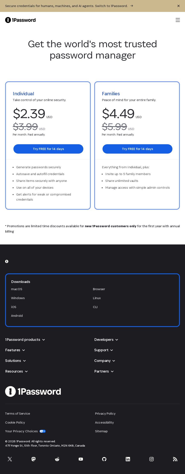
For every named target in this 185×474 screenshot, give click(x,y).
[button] (92, 281)
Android (17, 315)
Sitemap (101, 431)
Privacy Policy (105, 413)
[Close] (178, 6)
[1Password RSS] (175, 459)
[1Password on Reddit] (57, 459)
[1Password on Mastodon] (33, 459)
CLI (95, 307)
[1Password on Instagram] (151, 459)
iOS (13, 307)
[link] (48, 149)
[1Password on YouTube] (81, 459)
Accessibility (104, 422)
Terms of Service (17, 413)
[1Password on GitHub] (104, 459)
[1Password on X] (10, 459)
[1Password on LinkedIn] (128, 459)
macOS (16, 289)
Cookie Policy (15, 422)
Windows (18, 298)
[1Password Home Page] (20, 20)
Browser (99, 289)
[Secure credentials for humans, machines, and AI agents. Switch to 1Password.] (69, 6)
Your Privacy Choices (25, 431)
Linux (97, 298)
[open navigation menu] (178, 20)
